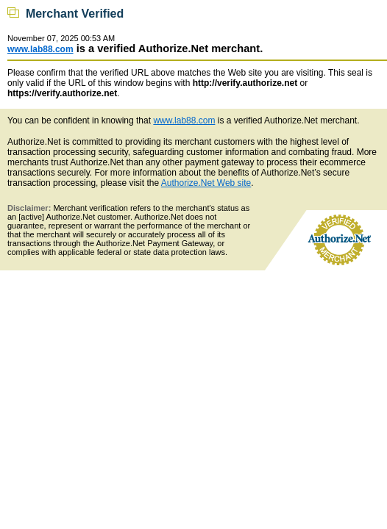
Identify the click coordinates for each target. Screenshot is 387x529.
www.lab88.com (40, 49)
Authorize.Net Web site (206, 183)
